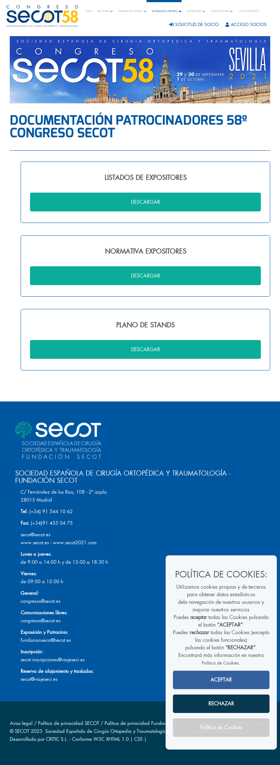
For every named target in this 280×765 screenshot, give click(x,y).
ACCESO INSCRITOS (248, 11)
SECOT (22, 731)
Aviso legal (21, 723)
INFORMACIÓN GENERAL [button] (132, 11)
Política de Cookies (220, 663)
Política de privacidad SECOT (68, 723)
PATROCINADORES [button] (222, 11)
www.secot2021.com (75, 543)
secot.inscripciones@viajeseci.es (53, 660)
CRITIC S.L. (57, 739)
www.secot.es (35, 543)
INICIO (89, 11)
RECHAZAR (221, 703)
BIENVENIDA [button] (105, 11)
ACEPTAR (221, 679)
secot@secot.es (35, 535)
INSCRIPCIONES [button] (196, 11)
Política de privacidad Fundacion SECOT (146, 723)
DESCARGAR (145, 202)
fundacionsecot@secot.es (46, 640)
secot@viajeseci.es (39, 679)
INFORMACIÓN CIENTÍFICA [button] (167, 11)
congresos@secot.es (40, 601)
